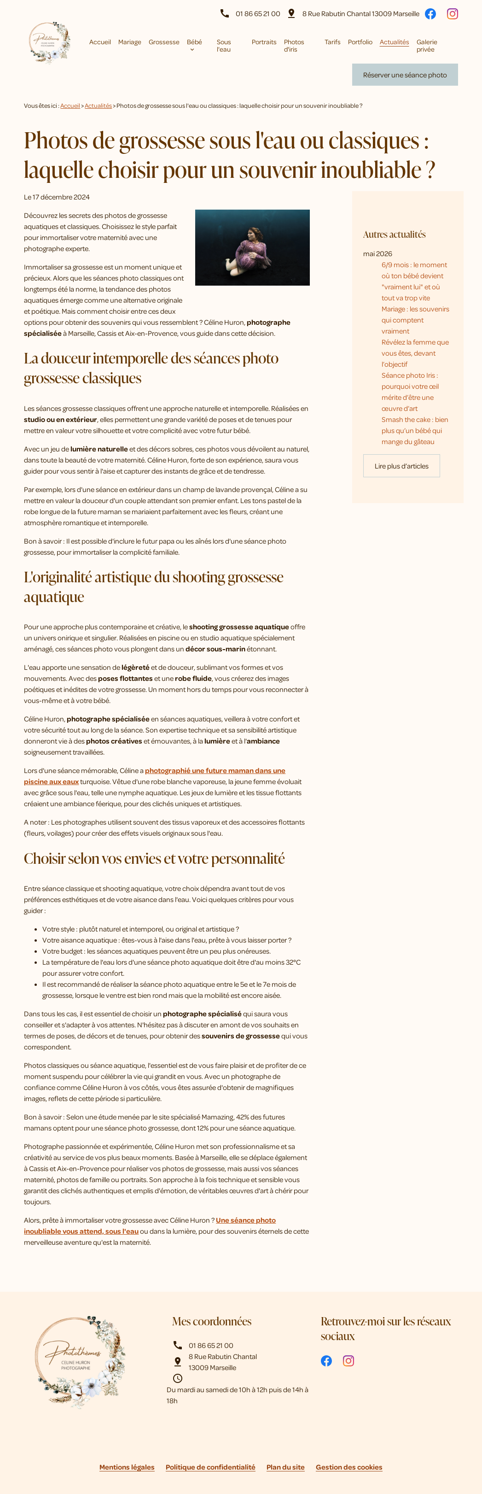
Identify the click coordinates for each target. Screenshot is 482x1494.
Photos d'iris (294, 45)
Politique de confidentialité (211, 1466)
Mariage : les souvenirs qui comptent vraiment (415, 294)
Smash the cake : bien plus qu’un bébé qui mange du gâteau (415, 404)
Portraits (264, 41)
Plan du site (286, 1466)
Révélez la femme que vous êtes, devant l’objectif (415, 327)
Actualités (394, 41)
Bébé (194, 41)
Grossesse (164, 41)
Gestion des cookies (349, 1466)
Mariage (129, 41)
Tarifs (333, 41)
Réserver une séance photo (405, 74)
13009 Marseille (360, 13)
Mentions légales (127, 1466)
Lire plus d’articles (402, 440)
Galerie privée (427, 45)
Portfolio (360, 41)
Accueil (100, 41)
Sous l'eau (224, 45)
